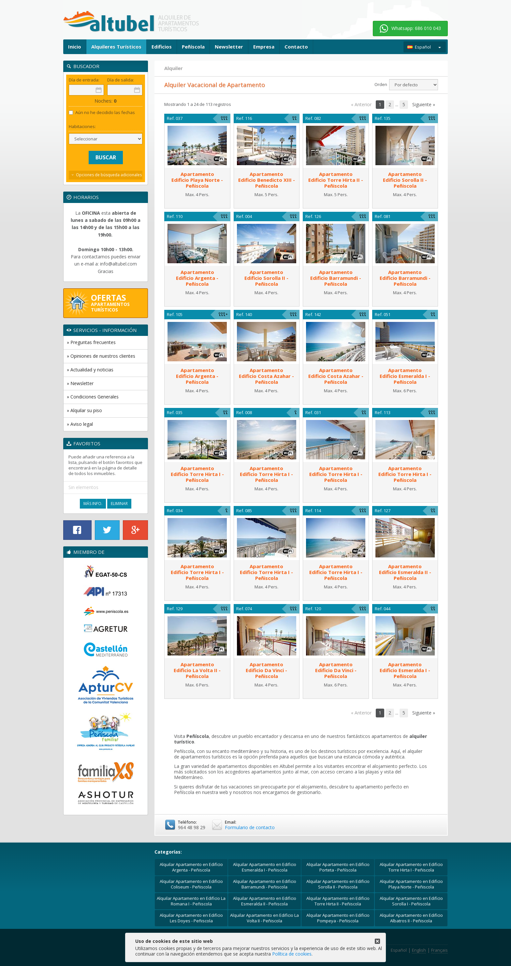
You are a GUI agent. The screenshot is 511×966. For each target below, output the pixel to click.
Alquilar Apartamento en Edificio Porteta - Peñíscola (338, 867)
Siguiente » (423, 104)
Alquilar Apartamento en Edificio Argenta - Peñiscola (191, 867)
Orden (380, 84)
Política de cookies (292, 954)
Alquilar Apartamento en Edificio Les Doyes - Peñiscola (191, 918)
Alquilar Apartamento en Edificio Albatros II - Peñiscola (411, 918)
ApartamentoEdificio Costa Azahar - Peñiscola (266, 376)
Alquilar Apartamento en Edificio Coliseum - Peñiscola (191, 884)
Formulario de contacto (250, 827)
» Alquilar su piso (84, 410)
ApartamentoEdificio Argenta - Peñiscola (197, 278)
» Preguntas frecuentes (91, 342)
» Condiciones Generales (93, 397)
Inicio (74, 46)
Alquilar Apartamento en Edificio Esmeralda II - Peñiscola (264, 901)
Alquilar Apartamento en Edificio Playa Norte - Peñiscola (411, 884)
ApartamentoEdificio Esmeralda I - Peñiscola (405, 376)
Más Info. (92, 503)
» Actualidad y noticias (90, 370)
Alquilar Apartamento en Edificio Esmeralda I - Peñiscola (264, 867)
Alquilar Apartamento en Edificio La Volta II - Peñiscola (264, 918)
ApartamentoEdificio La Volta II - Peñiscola (197, 670)
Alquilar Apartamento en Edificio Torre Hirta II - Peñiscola (338, 901)
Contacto (296, 46)
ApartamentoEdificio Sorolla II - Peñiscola (405, 180)
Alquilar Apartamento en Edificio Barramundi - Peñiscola (264, 884)
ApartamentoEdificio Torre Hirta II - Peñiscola (335, 180)
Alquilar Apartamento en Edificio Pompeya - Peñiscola (338, 918)
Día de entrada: (84, 80)
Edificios (162, 46)
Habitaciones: (82, 126)
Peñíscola (193, 46)
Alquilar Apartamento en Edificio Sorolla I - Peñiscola (411, 901)
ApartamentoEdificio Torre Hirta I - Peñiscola (197, 474)
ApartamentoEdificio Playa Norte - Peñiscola (197, 180)
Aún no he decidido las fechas (102, 112)
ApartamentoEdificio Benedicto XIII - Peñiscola (266, 180)
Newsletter (229, 46)
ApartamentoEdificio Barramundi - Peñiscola (335, 278)
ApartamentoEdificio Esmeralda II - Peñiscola (405, 572)
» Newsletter (80, 383)
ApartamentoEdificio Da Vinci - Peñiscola (266, 670)
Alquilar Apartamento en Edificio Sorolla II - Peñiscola (338, 884)
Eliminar (119, 503)
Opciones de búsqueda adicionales (109, 175)
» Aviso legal (80, 424)
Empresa (263, 46)
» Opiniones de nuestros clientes (101, 356)
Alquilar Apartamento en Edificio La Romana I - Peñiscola (191, 901)
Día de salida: (120, 80)
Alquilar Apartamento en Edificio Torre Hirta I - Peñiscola (411, 867)
